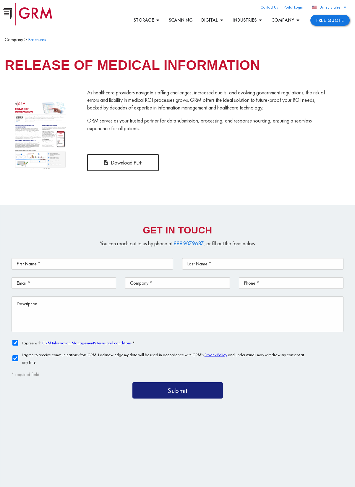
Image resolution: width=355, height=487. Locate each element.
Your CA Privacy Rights (207, 480)
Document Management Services (287, 439)
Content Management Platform (210, 439)
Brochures (37, 39)
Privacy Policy (174, 480)
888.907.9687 (189, 243)
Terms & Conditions (143, 480)
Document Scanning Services (208, 452)
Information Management (275, 452)
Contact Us (324, 452)
